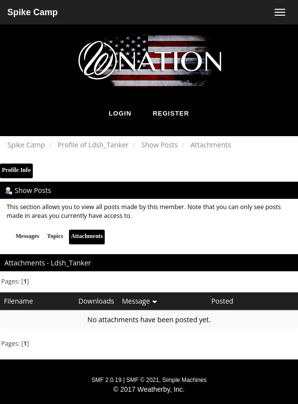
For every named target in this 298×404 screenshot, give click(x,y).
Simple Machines (184, 380)
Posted (222, 301)
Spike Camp (32, 12)
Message (140, 301)
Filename (18, 301)
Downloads (96, 301)
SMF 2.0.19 (106, 380)
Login (120, 113)
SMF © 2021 (142, 380)
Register (171, 113)
